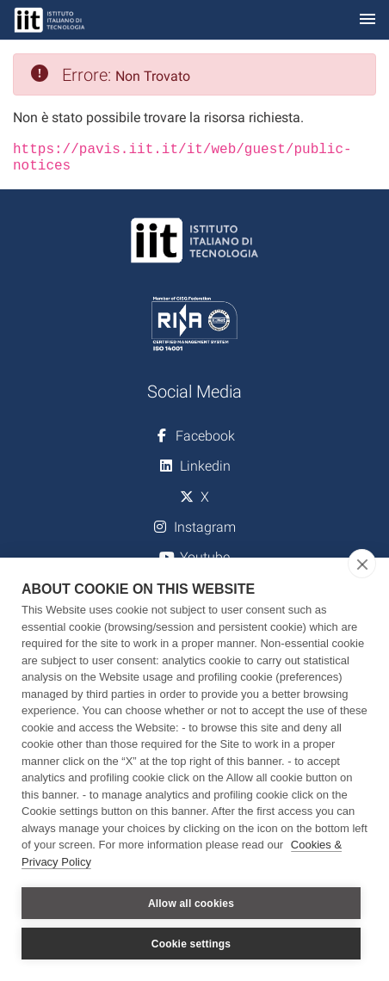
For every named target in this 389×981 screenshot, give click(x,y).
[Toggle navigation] (367, 20)
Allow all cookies (191, 904)
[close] (362, 563)
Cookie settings (191, 944)
